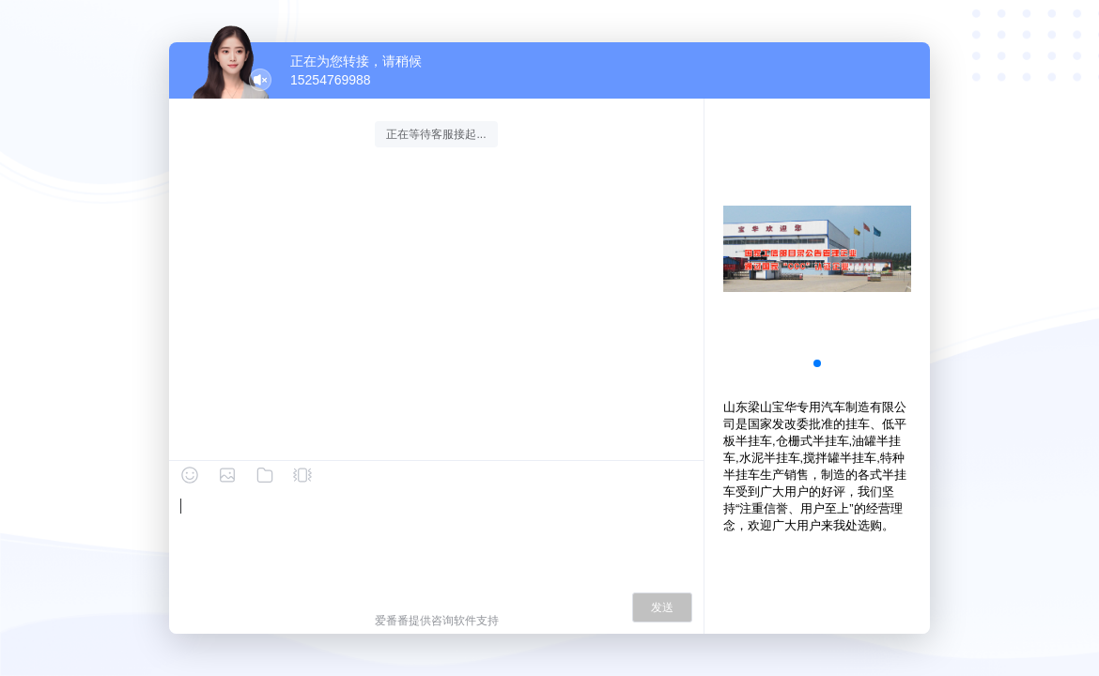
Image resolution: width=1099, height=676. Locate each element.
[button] (817, 363)
